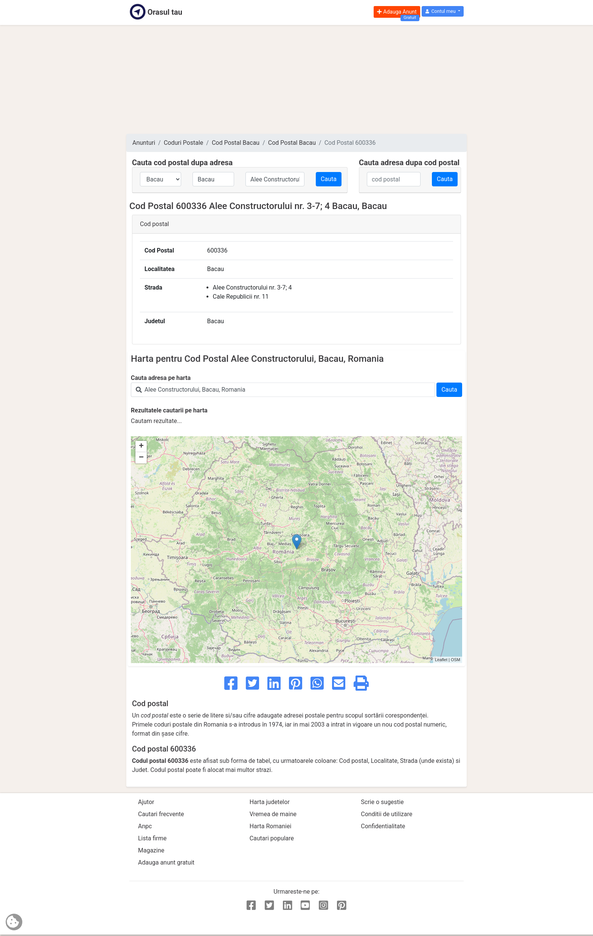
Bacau (215, 269)
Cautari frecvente (161, 814)
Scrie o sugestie (382, 802)
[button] (443, 11)
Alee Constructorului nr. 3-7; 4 (252, 287)
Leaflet (441, 659)
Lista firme (152, 838)
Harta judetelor (270, 802)
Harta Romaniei (271, 826)
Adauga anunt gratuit (166, 862)
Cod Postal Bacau (235, 142)
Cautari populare (272, 838)
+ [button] (141, 446)
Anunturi (143, 142)
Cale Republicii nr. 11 (241, 296)
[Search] (289, 390)
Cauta (329, 179)
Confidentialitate (383, 826)
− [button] (141, 457)
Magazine (151, 850)
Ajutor (146, 802)
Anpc (145, 826)
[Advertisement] (296, 79)
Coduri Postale (183, 142)
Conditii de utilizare (386, 814)
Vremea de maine (273, 814)
